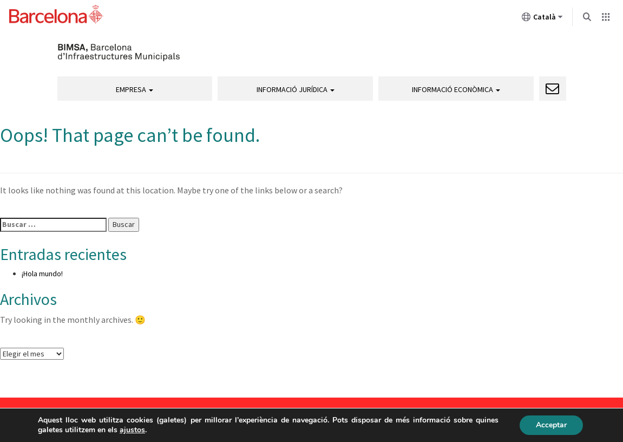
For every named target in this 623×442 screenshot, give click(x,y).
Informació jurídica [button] (296, 89)
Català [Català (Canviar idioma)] (542, 19)
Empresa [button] (134, 89)
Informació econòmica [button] (456, 89)
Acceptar (551, 425)
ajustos (132, 430)
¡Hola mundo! (42, 273)
